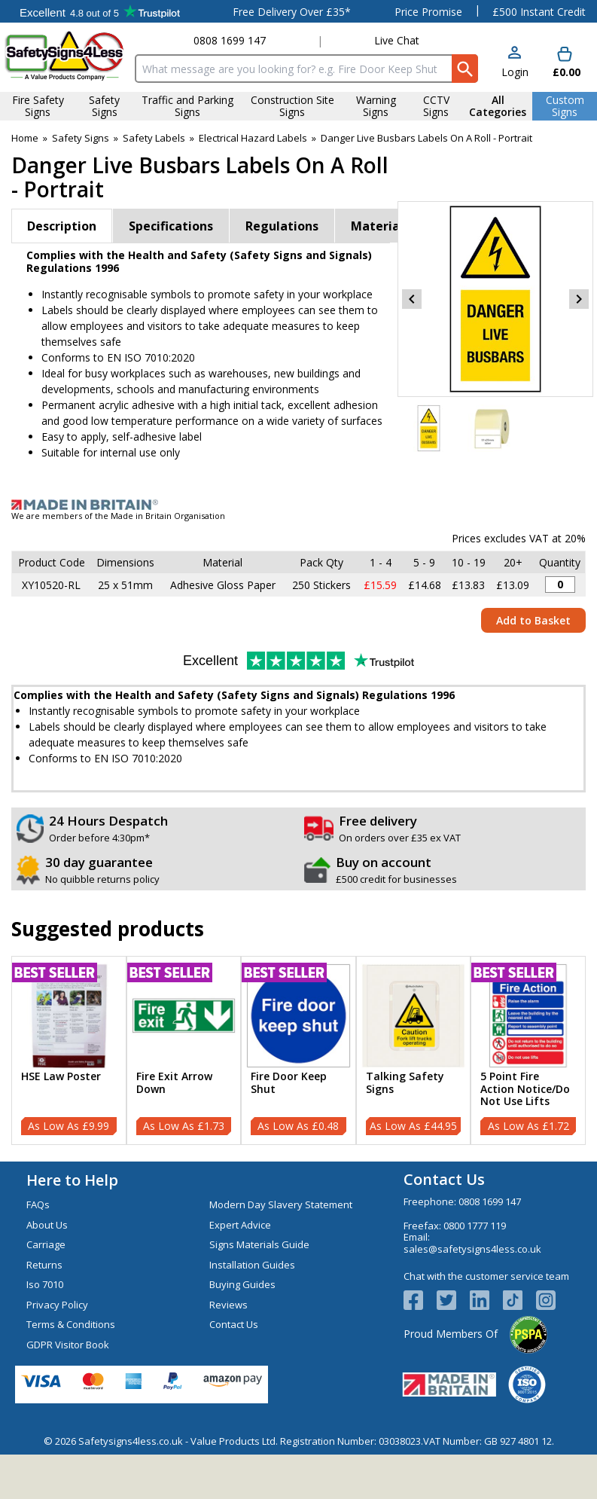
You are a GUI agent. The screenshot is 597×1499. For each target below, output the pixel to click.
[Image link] (298, 504)
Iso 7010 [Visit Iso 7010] (44, 1284)
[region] (69, 1016)
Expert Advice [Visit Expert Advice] (240, 1225)
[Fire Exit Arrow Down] (184, 1050)
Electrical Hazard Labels (253, 138)
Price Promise (428, 12)
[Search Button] (465, 68)
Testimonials (99, 11)
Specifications (171, 226)
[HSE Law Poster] (68, 1050)
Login (514, 72)
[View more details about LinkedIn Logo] (486, 1300)
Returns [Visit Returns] (44, 1265)
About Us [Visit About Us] (47, 1225)
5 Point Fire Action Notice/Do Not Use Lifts (525, 1089)
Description (61, 226)
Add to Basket (533, 620)
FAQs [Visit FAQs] (38, 1204)
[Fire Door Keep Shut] (298, 1050)
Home (24, 138)
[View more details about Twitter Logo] (453, 1300)
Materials (380, 226)
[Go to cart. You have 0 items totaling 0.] (565, 63)
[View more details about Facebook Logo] (420, 1300)
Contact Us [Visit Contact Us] (233, 1324)
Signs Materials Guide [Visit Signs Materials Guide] (259, 1244)
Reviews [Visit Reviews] (228, 1304)
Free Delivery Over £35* (292, 12)
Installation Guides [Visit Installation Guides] (252, 1265)
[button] (515, 63)
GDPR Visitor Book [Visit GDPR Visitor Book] (67, 1344)
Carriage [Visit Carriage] (45, 1244)
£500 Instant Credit (539, 12)
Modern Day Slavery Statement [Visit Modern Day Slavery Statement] (280, 1204)
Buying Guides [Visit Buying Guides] (242, 1284)
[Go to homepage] (65, 55)
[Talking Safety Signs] (413, 1050)
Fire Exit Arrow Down (174, 1083)
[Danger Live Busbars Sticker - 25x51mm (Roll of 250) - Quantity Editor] (560, 584)
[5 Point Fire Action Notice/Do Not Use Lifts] (528, 1050)
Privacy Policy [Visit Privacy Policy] (57, 1304)
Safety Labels (154, 138)
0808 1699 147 (229, 40)
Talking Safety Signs (405, 1083)
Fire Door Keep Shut (289, 1083)
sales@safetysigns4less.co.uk (472, 1249)
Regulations (281, 226)
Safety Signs (80, 138)
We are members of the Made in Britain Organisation (118, 515)
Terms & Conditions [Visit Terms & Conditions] (70, 1324)
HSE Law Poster (61, 1076)
